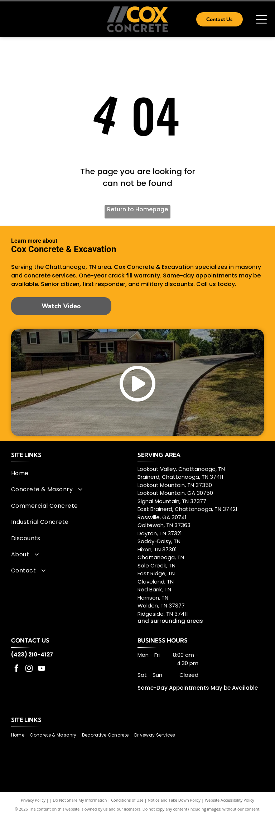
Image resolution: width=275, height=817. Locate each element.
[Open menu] (261, 19)
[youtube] (41, 669)
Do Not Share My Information (80, 800)
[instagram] (29, 669)
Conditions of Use (127, 800)
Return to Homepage (137, 209)
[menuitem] (71, 473)
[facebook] (16, 669)
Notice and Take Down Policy (174, 800)
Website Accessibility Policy (229, 800)
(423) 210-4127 (32, 654)
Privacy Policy (33, 800)
